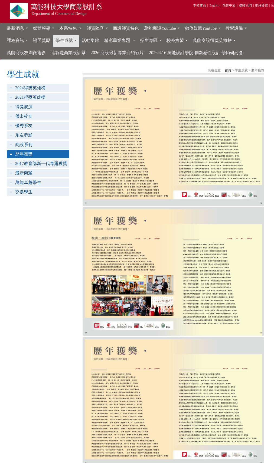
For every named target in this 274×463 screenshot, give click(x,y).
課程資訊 (18, 42)
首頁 (228, 70)
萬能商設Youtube (163, 30)
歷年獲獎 (23, 154)
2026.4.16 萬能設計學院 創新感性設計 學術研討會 (196, 52)
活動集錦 (90, 40)
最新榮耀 (23, 173)
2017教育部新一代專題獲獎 (41, 163)
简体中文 (229, 5)
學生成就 (67, 42)
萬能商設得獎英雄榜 (215, 42)
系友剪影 (23, 135)
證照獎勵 (41, 40)
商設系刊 (23, 144)
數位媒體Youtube (204, 30)
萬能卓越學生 (28, 182)
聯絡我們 (245, 5)
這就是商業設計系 (68, 52)
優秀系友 (23, 125)
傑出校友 (23, 116)
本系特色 (71, 30)
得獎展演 (23, 106)
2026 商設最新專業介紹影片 (117, 52)
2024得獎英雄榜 (30, 87)
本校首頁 (199, 5)
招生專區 (152, 42)
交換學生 (23, 192)
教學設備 (237, 30)
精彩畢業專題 (120, 42)
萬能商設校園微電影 (26, 52)
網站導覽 (261, 5)
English (214, 5)
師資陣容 (98, 30)
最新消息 (18, 30)
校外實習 (178, 42)
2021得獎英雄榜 (30, 97)
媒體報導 (44, 30)
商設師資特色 (126, 28)
